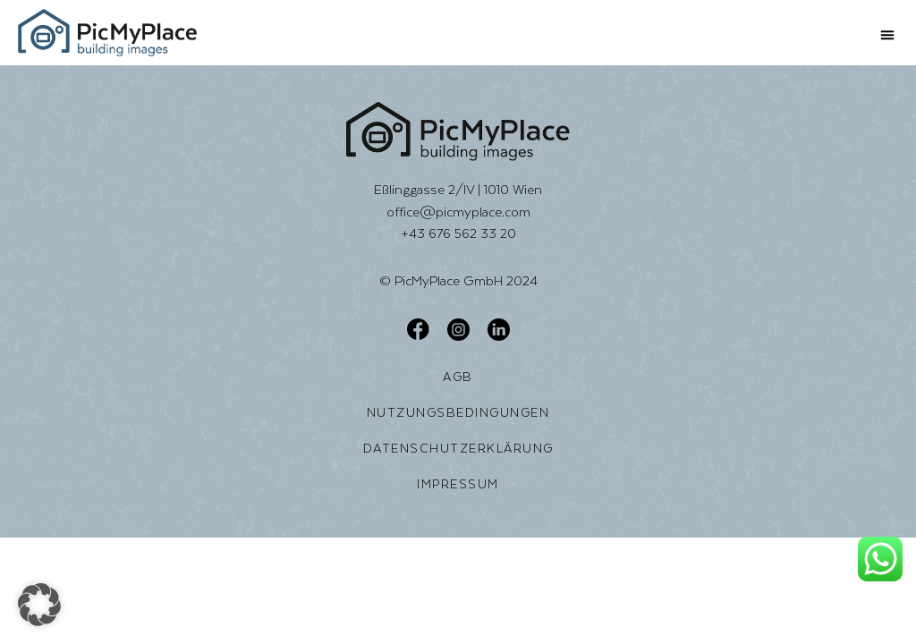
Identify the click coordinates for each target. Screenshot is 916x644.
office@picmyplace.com (458, 211)
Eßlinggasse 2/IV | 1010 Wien (458, 189)
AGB (458, 376)
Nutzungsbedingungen (458, 412)
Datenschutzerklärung (458, 448)
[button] (887, 35)
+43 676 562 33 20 (458, 233)
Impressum (458, 484)
